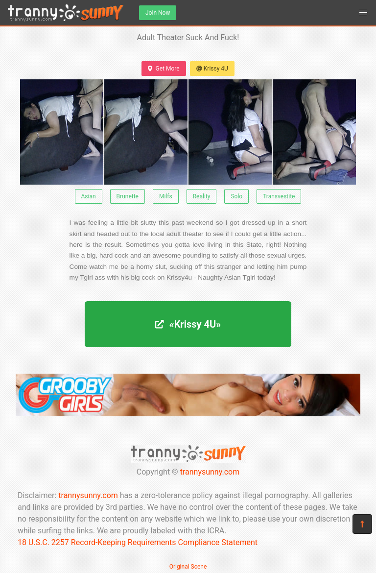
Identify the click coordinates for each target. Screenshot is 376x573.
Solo (236, 196)
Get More (163, 68)
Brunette (128, 196)
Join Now (157, 12)
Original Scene (188, 566)
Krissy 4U (212, 68)
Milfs (165, 196)
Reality (202, 196)
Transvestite (279, 196)
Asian (88, 196)
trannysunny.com (210, 472)
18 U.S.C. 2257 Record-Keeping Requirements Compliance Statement (138, 542)
